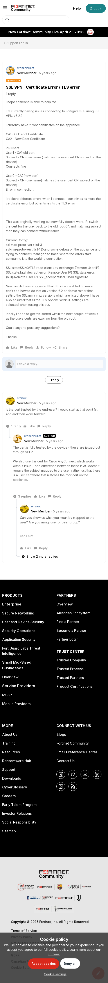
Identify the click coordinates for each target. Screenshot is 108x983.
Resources (11, 752)
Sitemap (9, 831)
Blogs (61, 734)
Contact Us (65, 761)
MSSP (7, 695)
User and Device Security (23, 622)
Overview (10, 677)
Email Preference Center (76, 752)
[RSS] (72, 786)
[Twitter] (72, 774)
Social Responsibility (19, 822)
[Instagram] (60, 786)
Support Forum (17, 43)
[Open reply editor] (54, 364)
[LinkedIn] (97, 774)
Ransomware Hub (16, 761)
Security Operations (18, 630)
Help (77, 8)
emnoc (22, 398)
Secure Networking (18, 613)
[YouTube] (85, 774)
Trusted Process (69, 669)
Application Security (19, 639)
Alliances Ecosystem (73, 613)
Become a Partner (71, 630)
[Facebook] (60, 774)
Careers (9, 796)
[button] (4, 9)
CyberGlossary (14, 787)
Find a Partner (67, 622)
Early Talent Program (19, 804)
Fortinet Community (72, 743)
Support (8, 769)
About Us (9, 734)
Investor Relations (17, 813)
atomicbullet (25, 68)
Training (9, 743)
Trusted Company (71, 660)
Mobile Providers (16, 704)
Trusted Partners (70, 677)
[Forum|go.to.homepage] (23, 8)
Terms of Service (24, 931)
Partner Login (67, 639)
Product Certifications (74, 686)
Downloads (11, 778)
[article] (54, 412)
